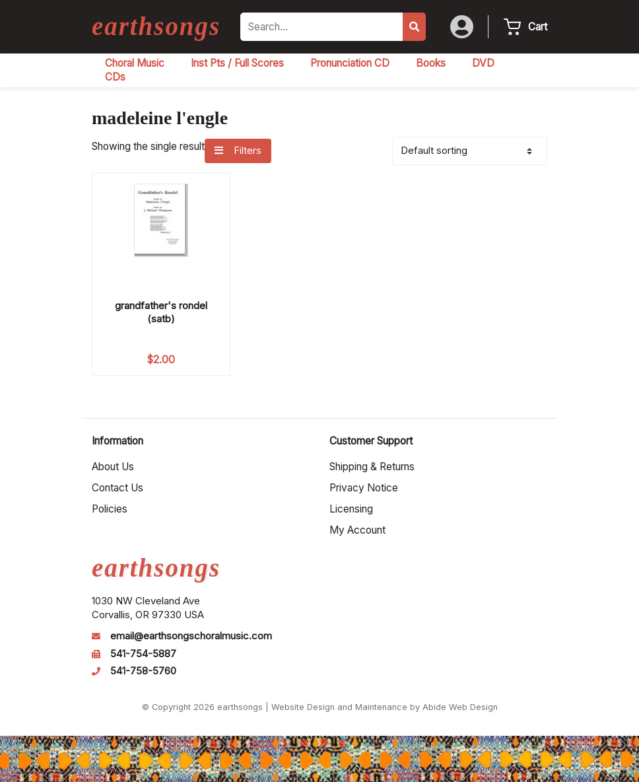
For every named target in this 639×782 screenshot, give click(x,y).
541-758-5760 (143, 671)
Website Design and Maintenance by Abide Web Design (384, 707)
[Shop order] (469, 151)
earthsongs (156, 26)
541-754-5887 (143, 654)
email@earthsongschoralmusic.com (191, 636)
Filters (238, 151)
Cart (537, 26)
